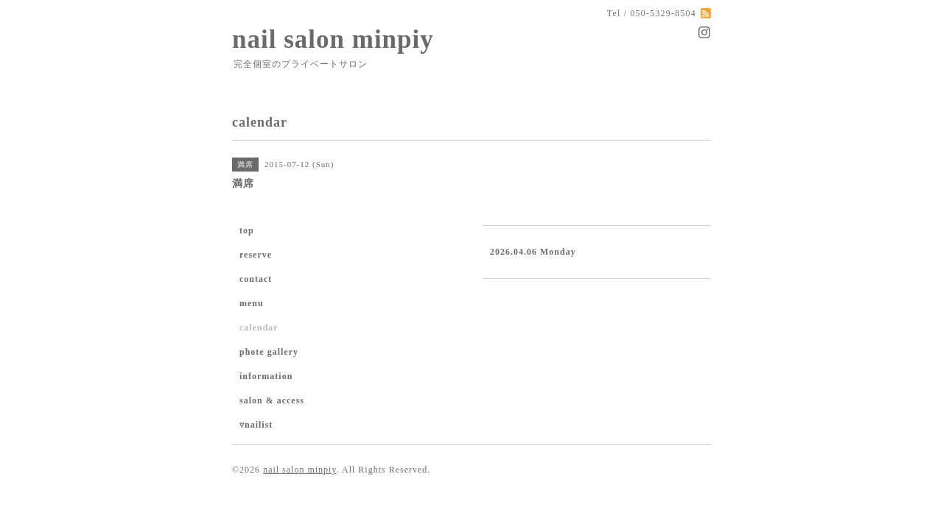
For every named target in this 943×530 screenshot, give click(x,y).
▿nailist (256, 425)
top (246, 230)
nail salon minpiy (333, 39)
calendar (258, 327)
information (265, 376)
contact (255, 279)
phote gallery (268, 352)
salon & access (271, 400)
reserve (255, 255)
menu (251, 303)
